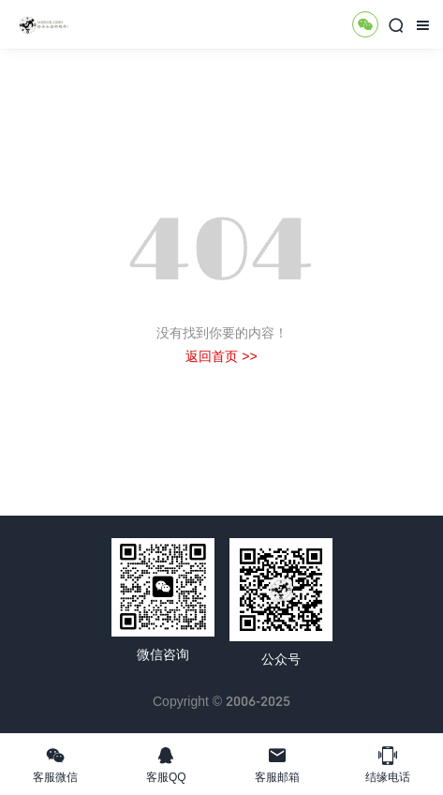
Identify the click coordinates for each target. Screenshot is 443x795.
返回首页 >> (221, 356)
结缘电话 (387, 764)
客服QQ (166, 764)
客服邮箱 (277, 764)
